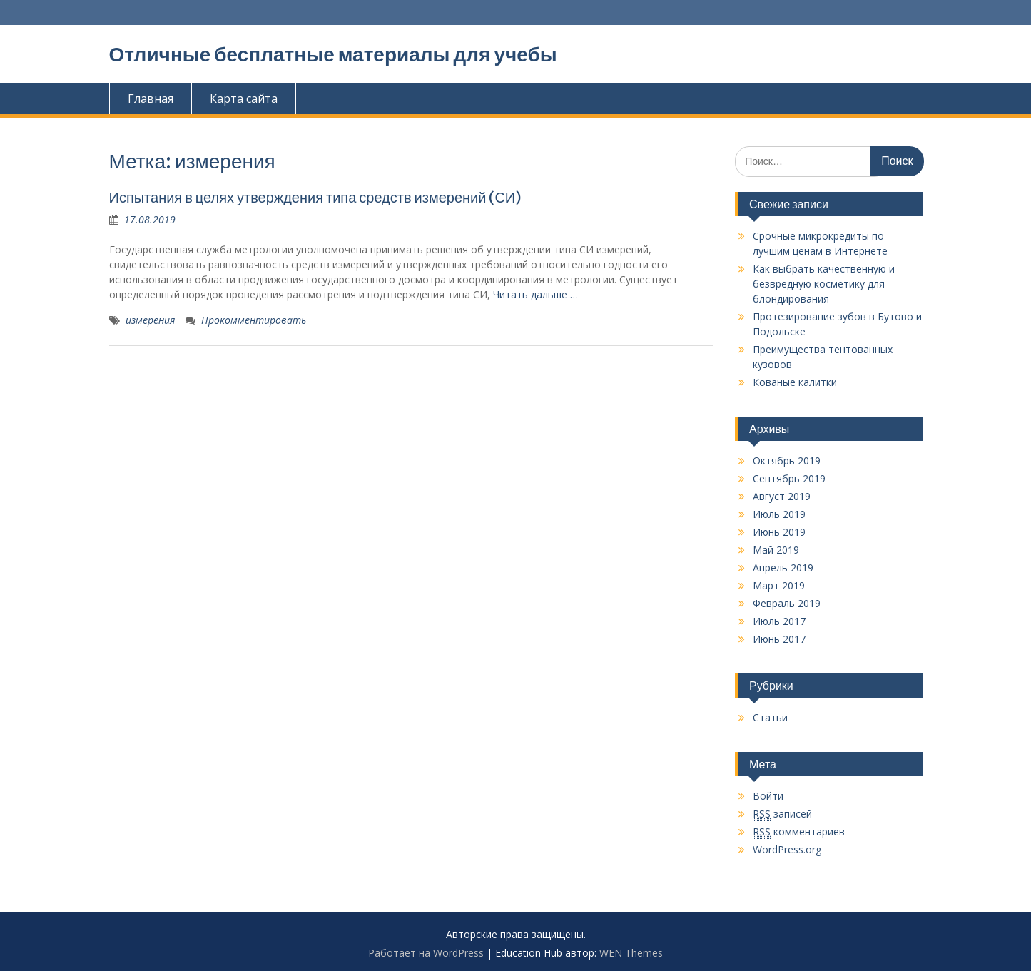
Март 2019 (779, 585)
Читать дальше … (535, 294)
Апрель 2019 (783, 567)
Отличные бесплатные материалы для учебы (333, 54)
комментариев (799, 832)
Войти (768, 796)
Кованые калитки (795, 382)
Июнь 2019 (779, 532)
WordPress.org (787, 849)
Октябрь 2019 (787, 460)
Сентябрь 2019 (789, 478)
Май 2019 (776, 549)
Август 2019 (782, 496)
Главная (150, 98)
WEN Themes (631, 953)
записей (782, 814)
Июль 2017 (779, 621)
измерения (150, 320)
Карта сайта (244, 98)
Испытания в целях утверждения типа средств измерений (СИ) (315, 197)
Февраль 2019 (787, 603)
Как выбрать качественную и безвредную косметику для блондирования (824, 283)
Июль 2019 (779, 514)
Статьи (770, 717)
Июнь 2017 (779, 639)
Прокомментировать (253, 320)
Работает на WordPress (426, 953)
